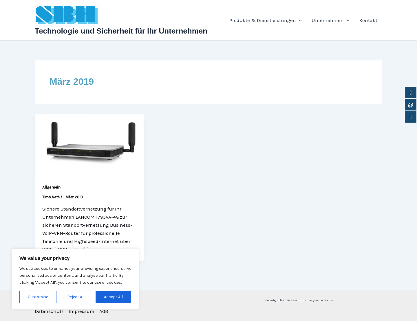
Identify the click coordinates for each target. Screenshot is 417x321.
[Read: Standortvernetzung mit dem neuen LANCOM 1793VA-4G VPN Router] (89, 144)
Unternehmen (331, 20)
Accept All (113, 296)
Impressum (81, 311)
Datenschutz (49, 311)
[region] (75, 279)
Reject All (76, 296)
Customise (38, 296)
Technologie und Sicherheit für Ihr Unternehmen (121, 31)
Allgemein (51, 187)
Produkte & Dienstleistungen (265, 20)
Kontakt (368, 20)
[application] (299, 20)
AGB (103, 311)
